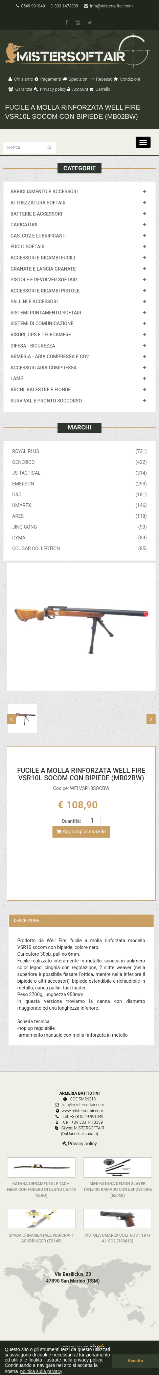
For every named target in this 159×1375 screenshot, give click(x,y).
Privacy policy (49, 89)
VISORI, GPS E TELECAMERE (40, 334)
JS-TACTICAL (79, 473)
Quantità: (71, 821)
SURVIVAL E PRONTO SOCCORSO (46, 400)
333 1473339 (64, 6)
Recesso (101, 79)
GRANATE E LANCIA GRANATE (43, 269)
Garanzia (20, 89)
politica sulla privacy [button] (41, 1371)
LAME (16, 378)
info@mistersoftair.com (108, 6)
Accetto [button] (135, 1360)
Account (77, 89)
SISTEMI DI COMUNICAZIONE (41, 323)
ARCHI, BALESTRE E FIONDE (40, 389)
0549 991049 (30, 6)
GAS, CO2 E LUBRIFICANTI (38, 235)
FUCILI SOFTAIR (27, 246)
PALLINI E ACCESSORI (34, 301)
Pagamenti (48, 79)
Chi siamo (20, 79)
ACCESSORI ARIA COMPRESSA (43, 367)
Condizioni (127, 79)
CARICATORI (24, 224)
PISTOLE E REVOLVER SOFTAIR (43, 279)
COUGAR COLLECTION (79, 548)
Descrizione (26, 920)
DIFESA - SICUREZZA (32, 345)
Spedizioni (75, 79)
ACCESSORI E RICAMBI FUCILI (42, 257)
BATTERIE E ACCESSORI (36, 214)
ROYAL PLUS (79, 451)
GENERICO (79, 462)
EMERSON (79, 483)
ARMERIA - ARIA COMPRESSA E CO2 (49, 356)
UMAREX (79, 505)
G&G (79, 494)
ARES (79, 516)
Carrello (99, 89)
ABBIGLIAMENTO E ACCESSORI (44, 191)
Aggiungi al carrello (81, 832)
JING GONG (79, 527)
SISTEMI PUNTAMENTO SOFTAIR (45, 312)
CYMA (79, 537)
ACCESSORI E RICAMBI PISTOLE (45, 290)
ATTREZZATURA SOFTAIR (38, 202)
